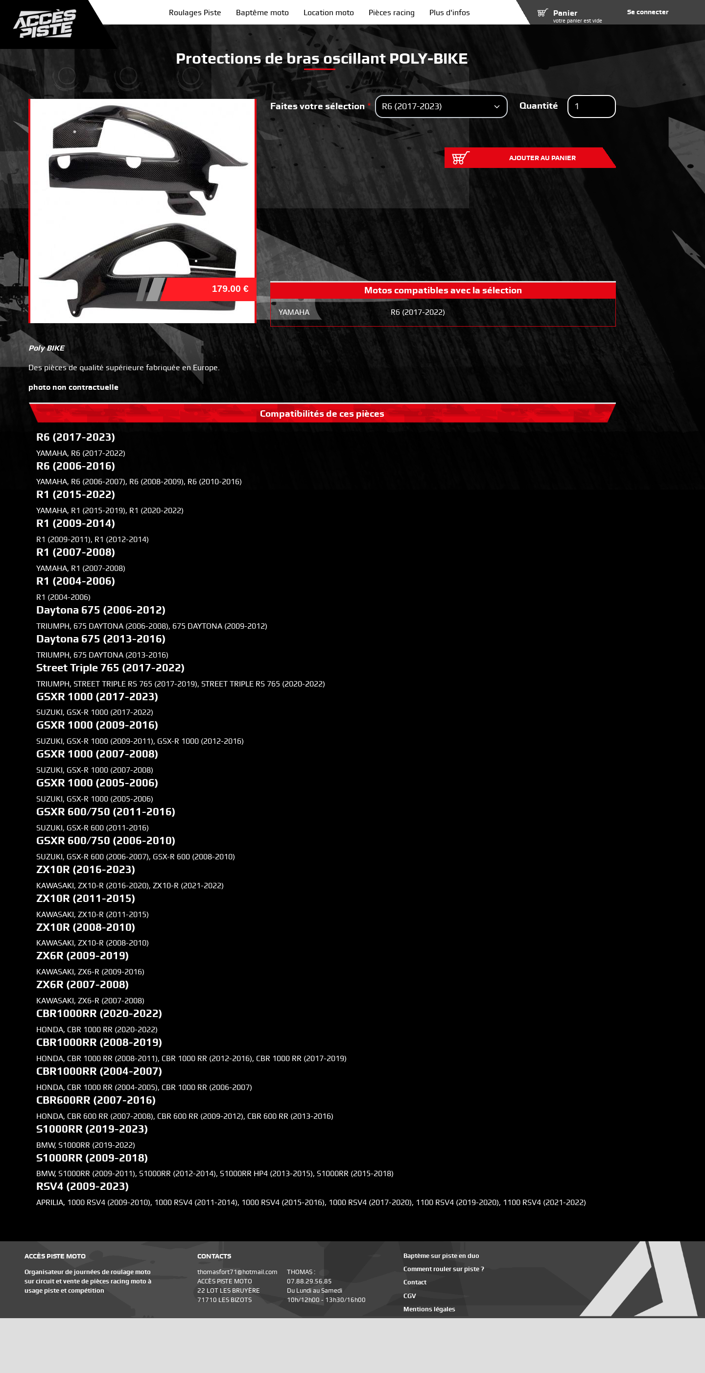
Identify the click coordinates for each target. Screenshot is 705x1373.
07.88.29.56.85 (309, 1281)
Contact (414, 1282)
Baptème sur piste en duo (441, 1255)
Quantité (538, 105)
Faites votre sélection (317, 106)
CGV (409, 1296)
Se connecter (648, 12)
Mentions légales (429, 1309)
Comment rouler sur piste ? (443, 1269)
